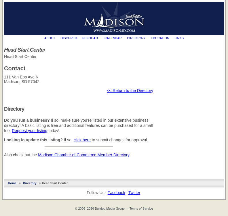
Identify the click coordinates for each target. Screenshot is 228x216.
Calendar (113, 38)
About (49, 38)
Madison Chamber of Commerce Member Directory (83, 155)
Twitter (134, 192)
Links (179, 38)
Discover (68, 38)
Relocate (90, 38)
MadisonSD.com (114, 17)
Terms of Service (141, 208)
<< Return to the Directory (130, 90)
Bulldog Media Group (110, 208)
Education (160, 38)
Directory (136, 38)
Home (12, 183)
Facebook (116, 192)
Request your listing (29, 130)
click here (82, 140)
